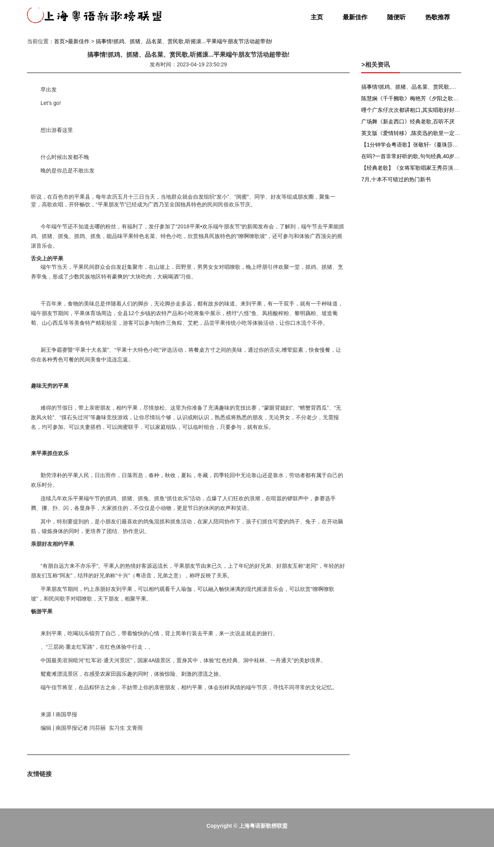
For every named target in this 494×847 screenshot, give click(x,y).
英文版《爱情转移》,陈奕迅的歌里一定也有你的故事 (424, 133)
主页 (317, 17)
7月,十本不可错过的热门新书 (396, 179)
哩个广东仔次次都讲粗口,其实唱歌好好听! (411, 110)
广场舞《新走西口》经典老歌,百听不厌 (408, 121)
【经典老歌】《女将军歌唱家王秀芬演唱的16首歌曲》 (426, 168)
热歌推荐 (437, 17)
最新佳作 (355, 17)
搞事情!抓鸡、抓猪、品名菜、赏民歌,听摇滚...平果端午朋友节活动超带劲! (184, 41)
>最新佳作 (77, 41)
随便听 (396, 17)
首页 (59, 41)
